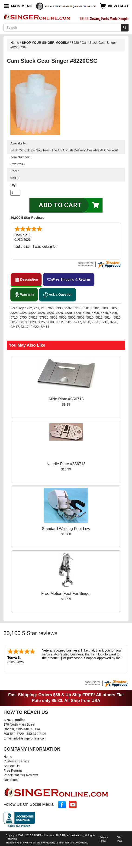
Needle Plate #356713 (65, 464)
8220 (75, 42)
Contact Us (11, 766)
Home (14, 42)
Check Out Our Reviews (20, 775)
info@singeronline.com (30, 738)
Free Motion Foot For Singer (66, 593)
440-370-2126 (36, 734)
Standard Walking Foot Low (66, 528)
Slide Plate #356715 (66, 399)
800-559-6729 (13, 734)
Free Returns (13, 770)
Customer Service (16, 761)
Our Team (10, 780)
